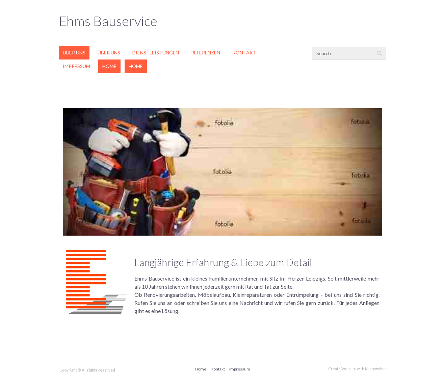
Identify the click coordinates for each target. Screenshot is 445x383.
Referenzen (205, 52)
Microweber (375, 368)
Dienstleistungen (155, 52)
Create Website (342, 368)
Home (109, 66)
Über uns (74, 52)
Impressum (76, 66)
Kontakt (244, 52)
